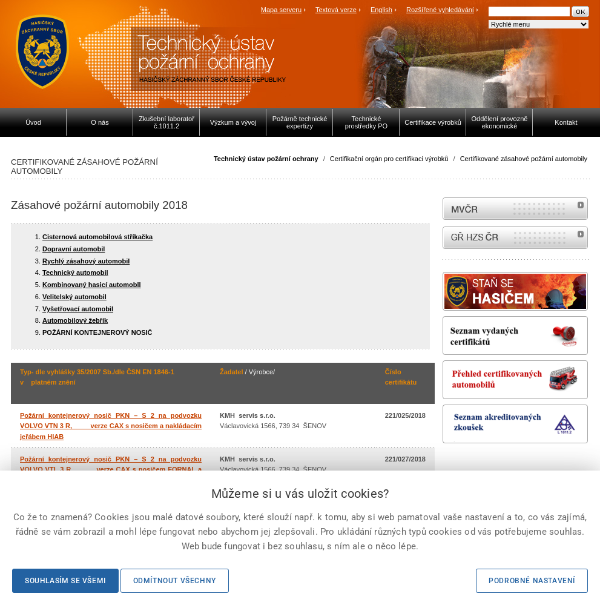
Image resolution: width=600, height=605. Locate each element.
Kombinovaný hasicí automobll (91, 284)
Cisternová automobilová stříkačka (97, 236)
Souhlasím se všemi (65, 581)
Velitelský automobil (74, 296)
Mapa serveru (281, 9)
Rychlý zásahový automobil (86, 261)
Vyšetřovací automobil (77, 308)
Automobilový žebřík (75, 320)
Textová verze (336, 9)
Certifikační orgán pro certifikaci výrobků (389, 158)
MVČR (515, 208)
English (381, 9)
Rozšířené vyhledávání (440, 9)
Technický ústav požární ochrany (266, 158)
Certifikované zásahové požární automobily (523, 158)
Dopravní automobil (73, 249)
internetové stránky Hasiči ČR (515, 237)
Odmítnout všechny (174, 581)
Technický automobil (75, 272)
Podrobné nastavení (532, 581)
